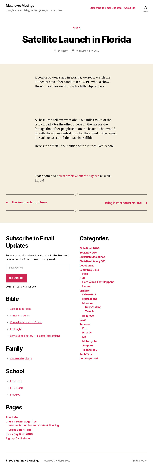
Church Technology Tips (21, 421)
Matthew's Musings (21, 5)
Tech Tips (85, 354)
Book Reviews (88, 252)
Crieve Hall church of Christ (26, 322)
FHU (84, 328)
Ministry (84, 290)
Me (84, 337)
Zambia (90, 311)
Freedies (15, 394)
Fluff (76, 29)
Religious (88, 315)
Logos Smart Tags (20, 430)
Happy (63, 51)
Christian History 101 (92, 261)
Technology (89, 350)
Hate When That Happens (98, 282)
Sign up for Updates (18, 438)
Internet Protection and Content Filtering (34, 425)
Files (85, 274)
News (82, 320)
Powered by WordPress (57, 460)
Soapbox (87, 345)
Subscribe (16, 278)
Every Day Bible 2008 (19, 434)
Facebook (16, 381)
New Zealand (93, 307)
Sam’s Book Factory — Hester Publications (35, 336)
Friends (87, 332)
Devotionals (86, 265)
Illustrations (89, 299)
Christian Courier (19, 315)
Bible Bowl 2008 (89, 248)
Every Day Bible (89, 270)
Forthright (16, 329)
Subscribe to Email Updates (106, 8)
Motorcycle (89, 341)
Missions (87, 303)
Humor (86, 286)
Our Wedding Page (21, 358)
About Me (129, 8)
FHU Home (16, 388)
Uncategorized (88, 358)
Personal (84, 324)
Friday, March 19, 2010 (88, 51)
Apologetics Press (20, 309)
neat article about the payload (81, 176)
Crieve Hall (89, 294)
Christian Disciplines (92, 257)
